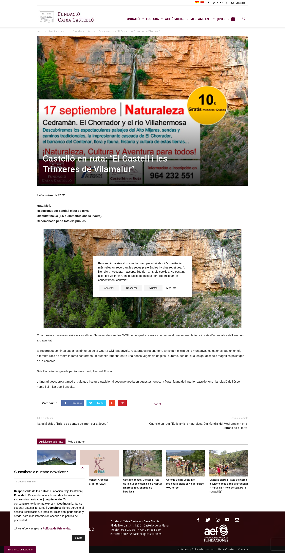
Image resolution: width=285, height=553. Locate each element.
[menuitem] (197, 2)
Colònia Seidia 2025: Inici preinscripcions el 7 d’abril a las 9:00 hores (185, 483)
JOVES (223, 19)
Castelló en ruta (81, 31)
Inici (39, 31)
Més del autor (76, 441)
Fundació (134, 19)
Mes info (171, 288)
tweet (157, 404)
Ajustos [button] (153, 287)
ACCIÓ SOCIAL (176, 19)
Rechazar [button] (131, 287)
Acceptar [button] (109, 287)
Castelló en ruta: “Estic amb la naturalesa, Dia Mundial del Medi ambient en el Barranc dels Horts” (198, 426)
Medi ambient (57, 31)
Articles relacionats (51, 441)
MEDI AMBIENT (202, 19)
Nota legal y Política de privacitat (196, 549)
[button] (243, 18)
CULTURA (154, 19)
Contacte (237, 2)
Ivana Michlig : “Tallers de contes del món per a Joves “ (72, 423)
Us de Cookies (226, 549)
